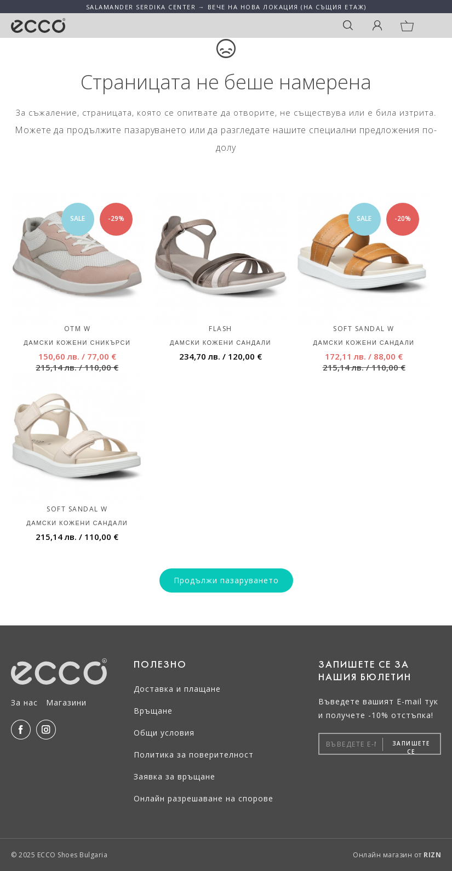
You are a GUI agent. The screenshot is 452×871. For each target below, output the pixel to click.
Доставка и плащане (177, 689)
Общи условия (164, 732)
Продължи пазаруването (226, 580)
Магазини (66, 702)
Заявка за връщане (174, 776)
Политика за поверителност (194, 754)
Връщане (153, 710)
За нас (24, 702)
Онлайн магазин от (397, 854)
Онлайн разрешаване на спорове (203, 798)
